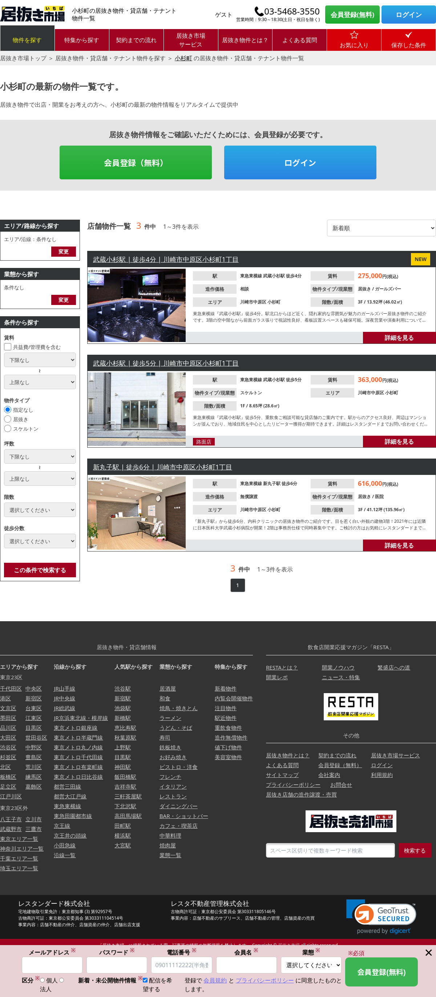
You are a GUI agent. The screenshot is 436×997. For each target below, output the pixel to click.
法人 (46, 989)
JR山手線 (64, 688)
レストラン (173, 796)
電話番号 (182, 952)
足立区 (8, 786)
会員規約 (215, 981)
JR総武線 (64, 708)
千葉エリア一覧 (19, 858)
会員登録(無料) (352, 14)
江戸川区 (11, 796)
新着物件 (226, 688)
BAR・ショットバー (184, 815)
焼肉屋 (168, 845)
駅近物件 (226, 717)
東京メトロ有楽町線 (78, 766)
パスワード (117, 952)
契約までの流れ (136, 40)
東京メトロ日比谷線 (78, 776)
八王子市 (11, 819)
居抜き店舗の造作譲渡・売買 (301, 794)
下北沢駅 (125, 806)
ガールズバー (388, 289)
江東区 (33, 717)
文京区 (8, 708)
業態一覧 (170, 855)
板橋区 (8, 776)
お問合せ (341, 784)
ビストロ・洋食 (179, 766)
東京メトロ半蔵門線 (78, 737)
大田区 (8, 737)
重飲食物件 (228, 727)
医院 (379, 496)
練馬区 (33, 776)
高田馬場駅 (128, 815)
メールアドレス (52, 952)
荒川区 (33, 766)
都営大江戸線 (70, 796)
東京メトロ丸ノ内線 (78, 747)
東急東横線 (251, 276)
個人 (52, 981)
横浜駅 (122, 835)
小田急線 (65, 845)
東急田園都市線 (73, 815)
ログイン (409, 14)
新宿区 (33, 698)
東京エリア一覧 (19, 838)
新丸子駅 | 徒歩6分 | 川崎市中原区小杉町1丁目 (162, 467)
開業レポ (277, 677)
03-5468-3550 (292, 11)
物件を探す (27, 40)
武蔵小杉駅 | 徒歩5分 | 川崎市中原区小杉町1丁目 (166, 363)
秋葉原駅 (125, 737)
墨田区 (8, 717)
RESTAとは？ (282, 667)
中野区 (33, 747)
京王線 (62, 825)
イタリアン (173, 786)
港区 (5, 698)
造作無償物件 (231, 737)
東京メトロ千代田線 (78, 757)
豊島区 (33, 757)
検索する (415, 850)
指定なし (23, 409)
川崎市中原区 (253, 302)
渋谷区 (8, 747)
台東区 (33, 708)
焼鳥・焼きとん (179, 708)
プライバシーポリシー (293, 784)
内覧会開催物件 (234, 698)
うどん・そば (176, 727)
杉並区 (8, 757)
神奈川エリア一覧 (22, 848)
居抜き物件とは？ (245, 40)
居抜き (20, 419)
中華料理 (170, 835)
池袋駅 (122, 708)
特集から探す (81, 40)
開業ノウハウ (338, 667)
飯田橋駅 (125, 776)
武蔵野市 (11, 829)
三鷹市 (33, 829)
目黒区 (33, 727)
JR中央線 (64, 698)
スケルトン (26, 428)
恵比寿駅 (125, 727)
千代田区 (11, 688)
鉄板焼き (170, 747)
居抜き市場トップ (23, 58)
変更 (63, 251)
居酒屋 (168, 688)
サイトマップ (282, 774)
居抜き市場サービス (190, 40)
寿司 (165, 737)
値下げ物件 (228, 747)
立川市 (33, 819)
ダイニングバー (179, 806)
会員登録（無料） (136, 162)
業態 (311, 952)
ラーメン (170, 717)
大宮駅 (122, 845)
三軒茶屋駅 (128, 796)
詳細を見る (399, 338)
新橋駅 (122, 717)
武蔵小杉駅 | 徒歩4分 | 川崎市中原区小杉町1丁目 (166, 259)
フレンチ (170, 776)
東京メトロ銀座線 (75, 727)
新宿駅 (122, 698)
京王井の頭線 (70, 835)
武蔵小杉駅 (274, 276)
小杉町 (183, 58)
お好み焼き (173, 757)
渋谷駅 (122, 688)
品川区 (8, 727)
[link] (381, 917)
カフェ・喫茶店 (179, 825)
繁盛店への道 (394, 667)
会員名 (246, 952)
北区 (5, 766)
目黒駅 (122, 757)
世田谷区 (36, 737)
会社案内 (329, 774)
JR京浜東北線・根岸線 (81, 717)
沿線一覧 (65, 855)
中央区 (33, 688)
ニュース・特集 (341, 677)
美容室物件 (228, 757)
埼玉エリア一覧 (19, 868)
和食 (165, 698)
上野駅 (122, 747)
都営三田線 (67, 786)
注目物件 (226, 708)
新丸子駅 (272, 483)
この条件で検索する (40, 570)
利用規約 (382, 774)
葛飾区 (33, 786)
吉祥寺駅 (125, 786)
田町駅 (122, 825)
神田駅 (122, 766)
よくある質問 (299, 40)
